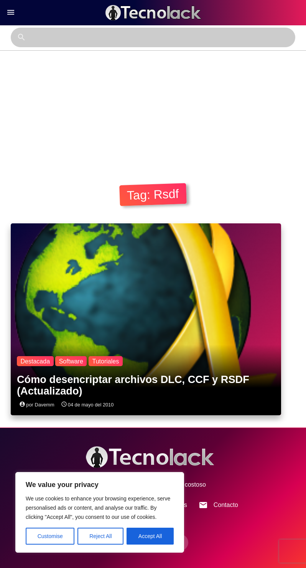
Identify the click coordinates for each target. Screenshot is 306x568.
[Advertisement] (153, 108)
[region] (99, 512)
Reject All (100, 536)
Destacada (35, 361)
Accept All (150, 536)
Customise (50, 536)
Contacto (218, 505)
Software (71, 361)
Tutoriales (105, 361)
